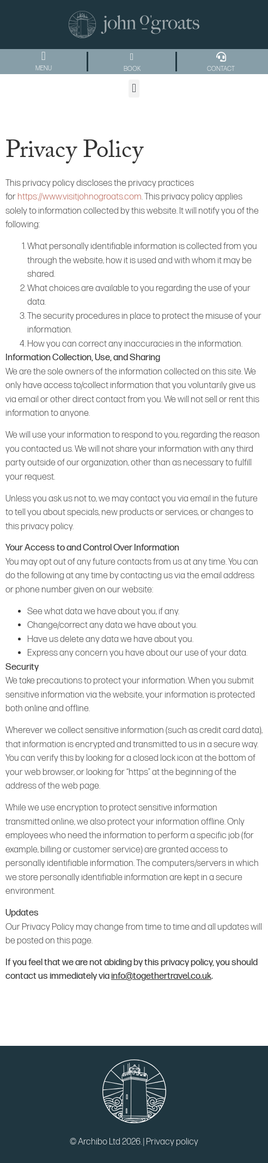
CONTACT (221, 69)
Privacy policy (172, 1141)
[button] (43, 56)
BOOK (132, 69)
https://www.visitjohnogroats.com (79, 196)
